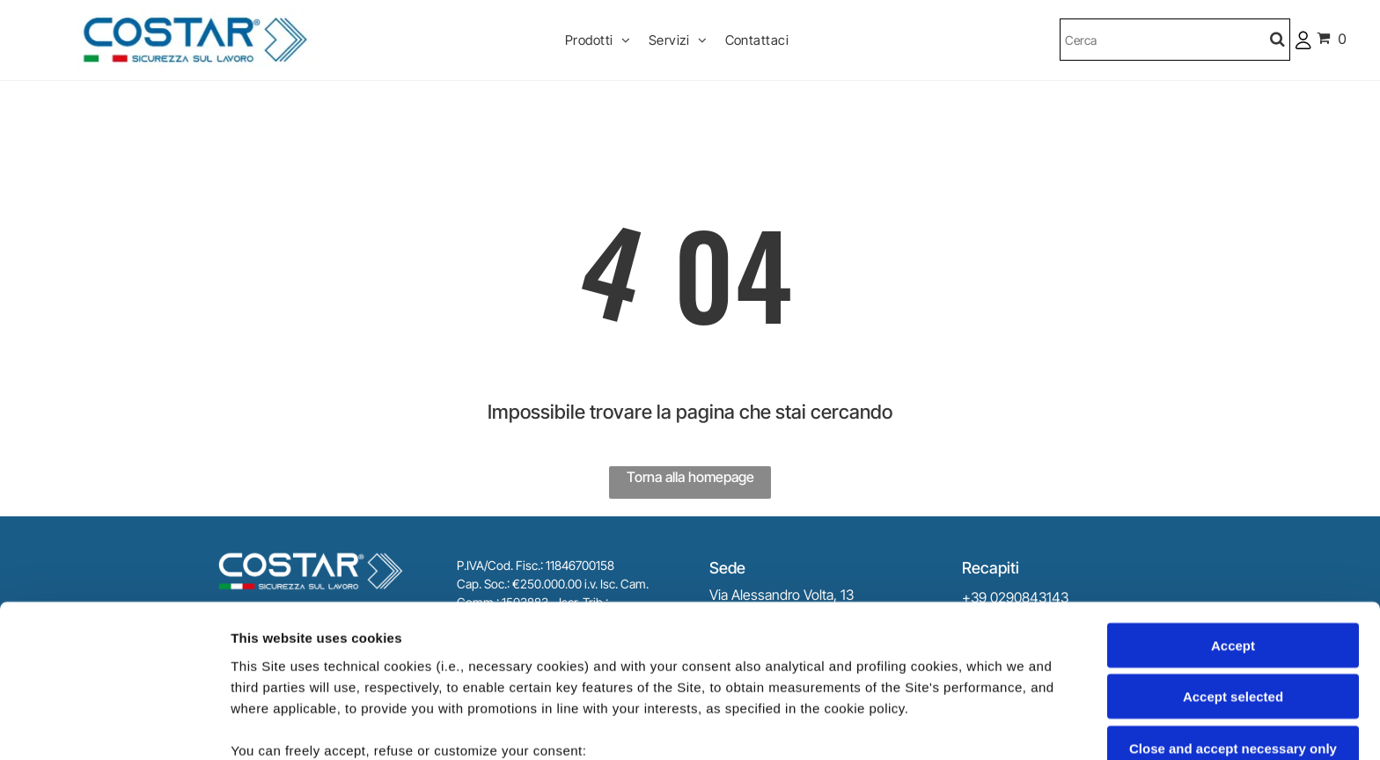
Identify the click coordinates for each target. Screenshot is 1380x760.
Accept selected (1233, 553)
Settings (895, 725)
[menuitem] (598, 40)
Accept (1233, 501)
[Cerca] (1175, 39)
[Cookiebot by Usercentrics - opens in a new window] (114, 725)
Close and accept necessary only (1233, 604)
